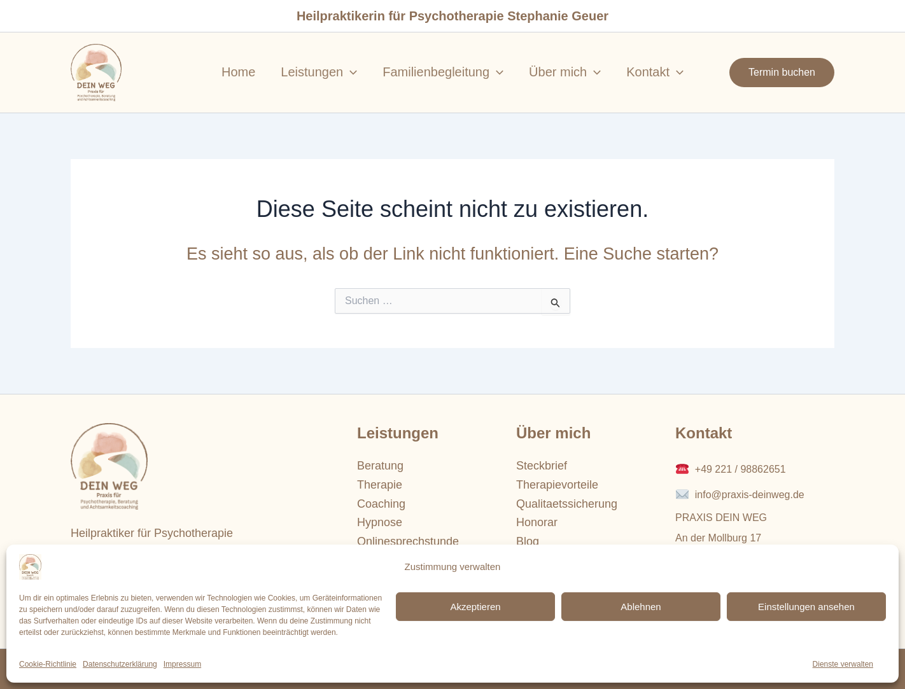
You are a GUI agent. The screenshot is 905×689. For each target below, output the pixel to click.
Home (238, 72)
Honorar (537, 522)
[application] (350, 71)
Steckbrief (541, 465)
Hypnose (379, 522)
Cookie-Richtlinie (47, 664)
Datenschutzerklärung (120, 664)
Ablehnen (641, 606)
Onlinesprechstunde (408, 541)
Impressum (182, 664)
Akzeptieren (475, 606)
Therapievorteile (557, 484)
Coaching (381, 504)
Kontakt (655, 71)
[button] (781, 72)
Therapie (379, 484)
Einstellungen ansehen (806, 606)
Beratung (380, 465)
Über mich (565, 71)
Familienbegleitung (442, 71)
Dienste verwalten (843, 664)
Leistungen (319, 71)
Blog (527, 541)
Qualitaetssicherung (566, 504)
